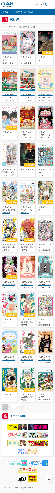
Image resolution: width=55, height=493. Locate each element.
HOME (5, 12)
